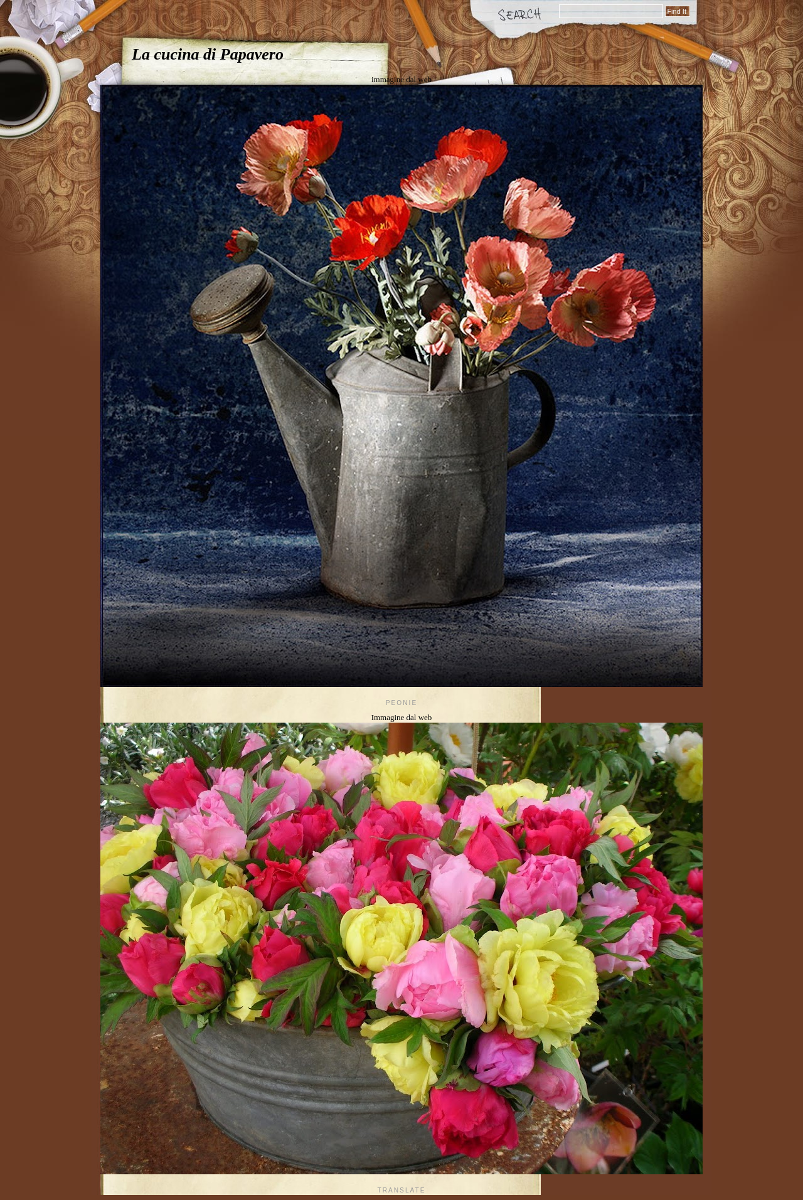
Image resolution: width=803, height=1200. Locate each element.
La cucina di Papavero (208, 54)
